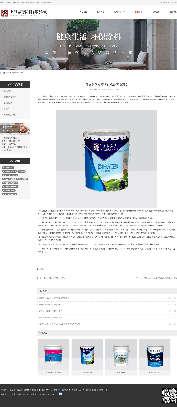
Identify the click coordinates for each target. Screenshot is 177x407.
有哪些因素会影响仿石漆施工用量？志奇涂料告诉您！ (107, 324)
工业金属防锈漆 (9, 115)
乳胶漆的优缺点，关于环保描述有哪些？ (107, 298)
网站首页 (83, 12)
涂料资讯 (138, 12)
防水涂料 (6, 91)
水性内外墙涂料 (9, 97)
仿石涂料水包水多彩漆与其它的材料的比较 (160, 278)
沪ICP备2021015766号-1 (47, 394)
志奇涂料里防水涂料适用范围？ (107, 305)
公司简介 (100, 12)
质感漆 (5, 109)
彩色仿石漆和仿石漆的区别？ (55, 278)
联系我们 (173, 12)
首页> (13, 73)
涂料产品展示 (119, 12)
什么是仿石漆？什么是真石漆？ (107, 317)
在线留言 (156, 12)
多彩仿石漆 (7, 103)
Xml (175, 2)
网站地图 (166, 2)
